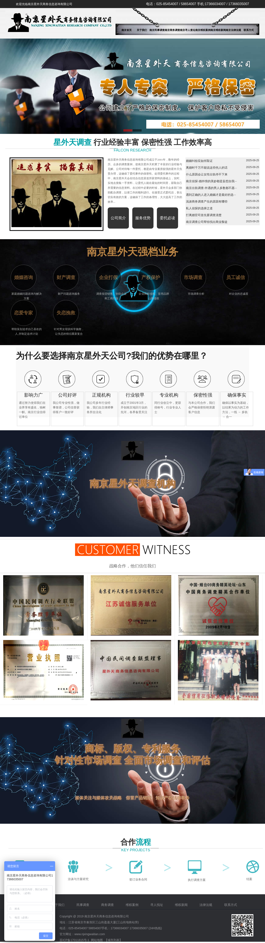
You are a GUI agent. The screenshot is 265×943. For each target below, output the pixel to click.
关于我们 (142, 30)
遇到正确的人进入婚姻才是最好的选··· (211, 194)
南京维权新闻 (218, 30)
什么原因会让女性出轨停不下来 (206, 174)
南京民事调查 (157, 30)
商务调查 (108, 905)
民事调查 (83, 905)
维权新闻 (181, 905)
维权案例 (132, 905)
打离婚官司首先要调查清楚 (204, 215)
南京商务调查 (172, 30)
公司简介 (118, 218)
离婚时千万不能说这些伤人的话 (206, 167)
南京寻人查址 (187, 30)
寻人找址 (157, 905)
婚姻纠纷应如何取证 (199, 160)
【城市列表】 (113, 940)
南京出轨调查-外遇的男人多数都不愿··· (211, 188)
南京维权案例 (203, 30)
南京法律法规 (233, 30)
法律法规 (206, 905)
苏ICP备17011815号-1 (74, 940)
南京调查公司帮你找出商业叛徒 (206, 222)
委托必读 (167, 218)
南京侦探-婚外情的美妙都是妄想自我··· (211, 181)
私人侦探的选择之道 (199, 208)
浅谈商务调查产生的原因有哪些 (206, 201)
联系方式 (249, 30)
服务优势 (143, 218)
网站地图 (97, 940)
